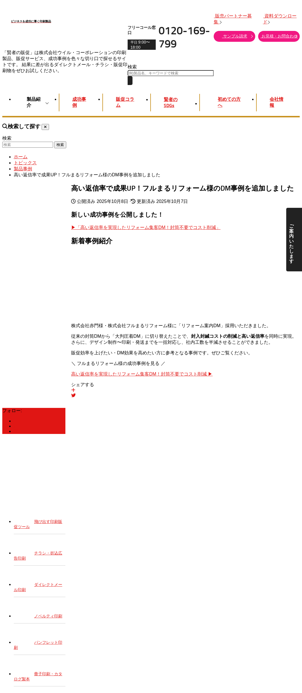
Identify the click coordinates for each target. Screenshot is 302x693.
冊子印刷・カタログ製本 (38, 672)
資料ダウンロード (280, 18)
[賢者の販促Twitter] (16, 426)
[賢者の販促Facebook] (16, 420)
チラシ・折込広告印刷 (38, 551)
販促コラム (125, 102)
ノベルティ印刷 (38, 612)
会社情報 (276, 102)
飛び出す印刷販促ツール (38, 520)
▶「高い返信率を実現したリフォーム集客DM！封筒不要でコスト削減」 (146, 227)
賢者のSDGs (171, 102)
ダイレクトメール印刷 (38, 583)
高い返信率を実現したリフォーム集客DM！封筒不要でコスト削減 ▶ (142, 374)
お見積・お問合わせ (279, 36)
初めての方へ (227, 102)
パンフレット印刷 (38, 641)
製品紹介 (36, 102)
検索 (132, 66)
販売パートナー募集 (233, 18)
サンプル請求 (237, 36)
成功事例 (79, 102)
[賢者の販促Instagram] (16, 431)
